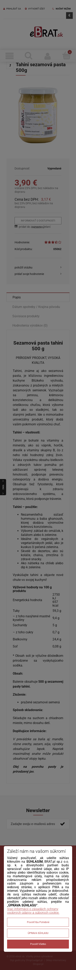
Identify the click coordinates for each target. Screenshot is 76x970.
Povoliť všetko (38, 944)
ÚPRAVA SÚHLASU (38, 933)
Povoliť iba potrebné (38, 922)
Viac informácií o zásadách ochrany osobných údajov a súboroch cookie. (33, 911)
